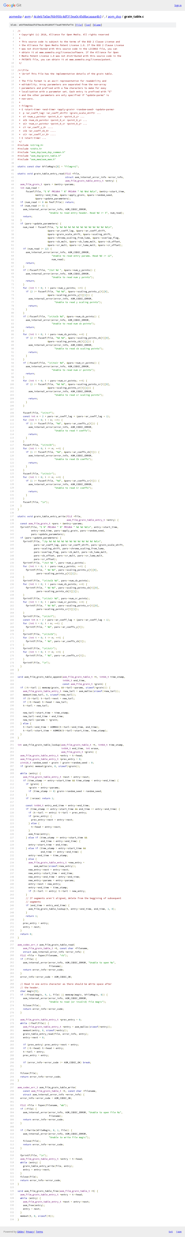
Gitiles (20, 1231)
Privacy (30, 1231)
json (179, 1231)
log (88, 24)
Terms (39, 1231)
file (79, 24)
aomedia (15, 16)
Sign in (178, 5)
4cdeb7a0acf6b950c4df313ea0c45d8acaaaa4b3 (67, 16)
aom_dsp (114, 16)
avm (28, 16)
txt (171, 1231)
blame (97, 24)
